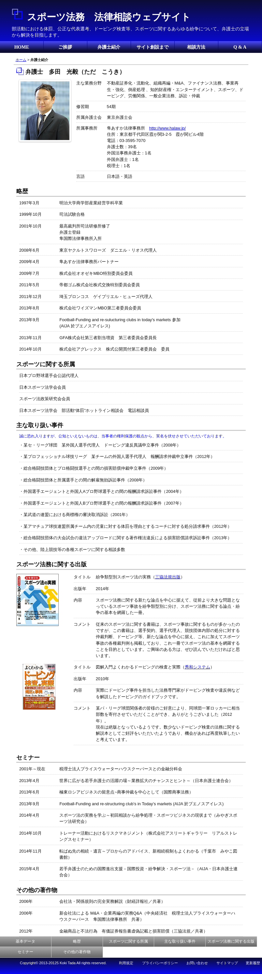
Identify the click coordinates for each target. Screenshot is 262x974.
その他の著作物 (77, 952)
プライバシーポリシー (160, 963)
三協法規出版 (168, 576)
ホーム (21, 60)
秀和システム (197, 667)
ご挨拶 (65, 47)
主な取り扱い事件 (180, 941)
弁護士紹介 (108, 47)
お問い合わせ (197, 963)
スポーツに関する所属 (128, 941)
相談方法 (196, 47)
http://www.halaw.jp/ (167, 128)
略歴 (77, 941)
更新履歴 (253, 963)
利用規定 (126, 963)
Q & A (239, 47)
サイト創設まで (152, 47)
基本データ (25, 941)
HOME (21, 47)
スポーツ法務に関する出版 (231, 941)
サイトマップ (227, 963)
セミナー (25, 952)
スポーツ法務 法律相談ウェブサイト (109, 17)
